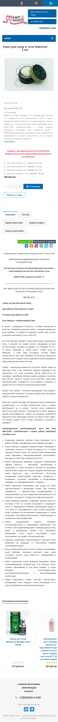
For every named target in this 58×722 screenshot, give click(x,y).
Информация (29, 688)
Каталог (29, 691)
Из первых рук (37, 21)
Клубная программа (29, 684)
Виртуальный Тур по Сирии (39, 13)
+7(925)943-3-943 (47, 28)
